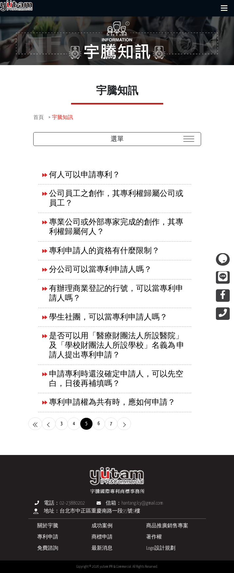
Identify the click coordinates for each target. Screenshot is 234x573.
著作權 (154, 537)
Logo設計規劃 (160, 548)
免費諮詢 (47, 548)
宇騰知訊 (62, 117)
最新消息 (102, 548)
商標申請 (102, 537)
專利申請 (47, 537)
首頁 (38, 117)
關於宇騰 (47, 525)
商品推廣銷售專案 (167, 525)
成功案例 (102, 525)
